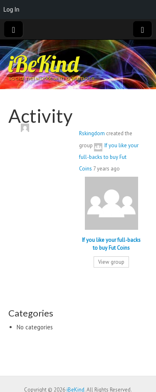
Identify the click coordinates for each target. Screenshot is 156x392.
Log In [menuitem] (11, 9)
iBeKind (43, 63)
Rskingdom (92, 133)
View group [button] (111, 261)
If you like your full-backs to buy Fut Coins (109, 157)
